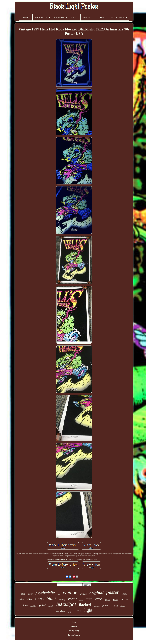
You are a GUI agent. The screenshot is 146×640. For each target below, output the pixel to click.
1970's (39, 599)
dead (115, 606)
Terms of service (74, 635)
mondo (50, 606)
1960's (124, 594)
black (51, 598)
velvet (72, 599)
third (89, 599)
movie (69, 612)
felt (23, 593)
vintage (70, 592)
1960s (115, 600)
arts (59, 594)
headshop (60, 611)
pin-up (122, 606)
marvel (125, 599)
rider (29, 599)
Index (74, 622)
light (88, 610)
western (97, 606)
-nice (21, 599)
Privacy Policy (74, 631)
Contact (74, 626)
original (96, 592)
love (25, 605)
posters (106, 605)
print (42, 605)
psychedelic (45, 593)
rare (98, 599)
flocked (85, 605)
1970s (77, 611)
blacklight (66, 604)
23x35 (107, 600)
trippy (62, 599)
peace (81, 600)
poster (112, 592)
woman (83, 594)
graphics (33, 606)
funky (30, 594)
